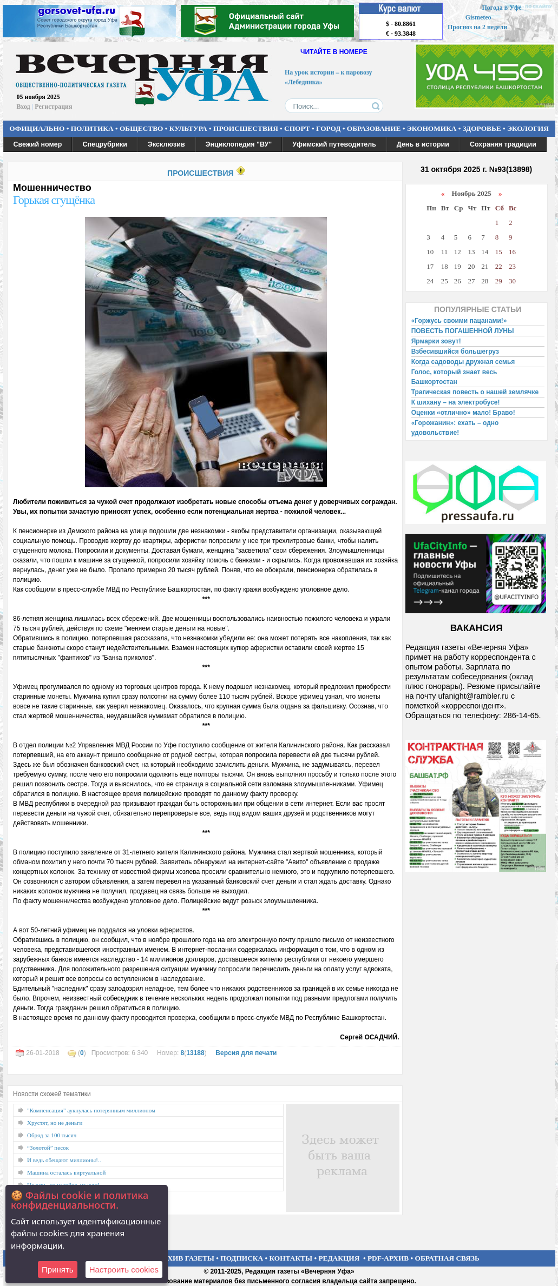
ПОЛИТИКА (92, 128)
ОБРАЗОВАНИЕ (374, 128)
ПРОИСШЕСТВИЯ (245, 128)
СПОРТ (297, 128)
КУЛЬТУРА (188, 128)
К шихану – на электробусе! (455, 402)
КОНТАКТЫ (291, 1258)
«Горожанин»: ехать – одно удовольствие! (455, 427)
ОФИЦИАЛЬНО (36, 128)
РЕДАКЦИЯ (338, 1258)
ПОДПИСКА (241, 1258)
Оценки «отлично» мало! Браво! (463, 412)
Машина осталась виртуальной (66, 1172)
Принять (58, 1269)
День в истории (423, 144)
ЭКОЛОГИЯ (528, 128)
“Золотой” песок (48, 1147)
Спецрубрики (104, 144)
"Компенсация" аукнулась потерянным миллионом (91, 1110)
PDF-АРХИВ (388, 1258)
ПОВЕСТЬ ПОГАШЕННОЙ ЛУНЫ (462, 331)
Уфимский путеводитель (334, 144)
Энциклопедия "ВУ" (239, 144)
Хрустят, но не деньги (54, 1122)
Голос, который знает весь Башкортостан (454, 377)
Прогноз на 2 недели (477, 27)
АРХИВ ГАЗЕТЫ (186, 1258)
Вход (23, 106)
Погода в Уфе (501, 7)
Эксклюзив (166, 144)
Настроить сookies (124, 1269)
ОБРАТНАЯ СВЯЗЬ (447, 1258)
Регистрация (53, 106)
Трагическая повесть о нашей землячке (475, 392)
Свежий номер (38, 144)
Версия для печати (246, 1053)
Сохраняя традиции (503, 144)
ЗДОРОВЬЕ (482, 128)
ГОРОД (328, 128)
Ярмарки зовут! (436, 341)
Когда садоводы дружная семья (463, 362)
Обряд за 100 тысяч (51, 1135)
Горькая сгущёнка (54, 200)
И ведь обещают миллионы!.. (64, 1160)
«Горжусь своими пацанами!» (459, 320)
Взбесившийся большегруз (455, 351)
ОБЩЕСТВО (141, 128)
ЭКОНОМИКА (432, 128)
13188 (195, 1053)
